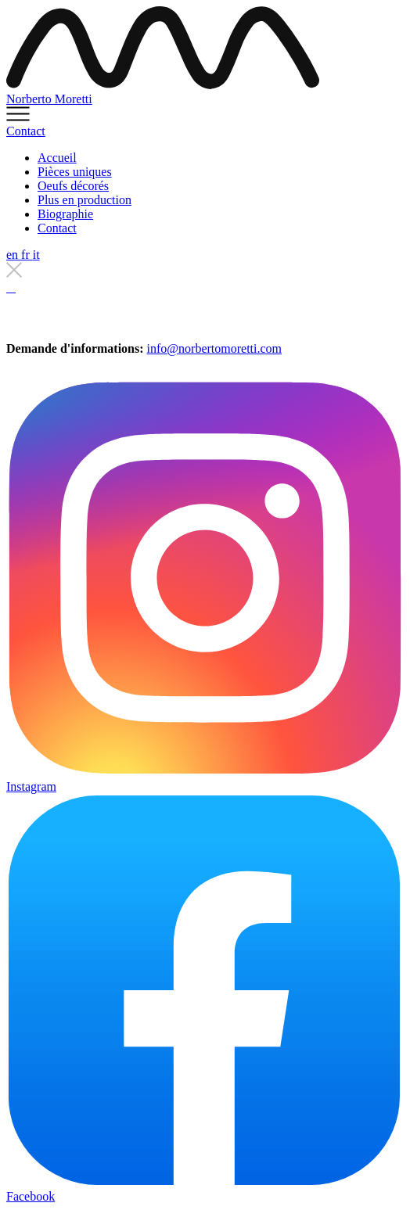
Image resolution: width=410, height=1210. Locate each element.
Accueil (57, 157)
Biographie (65, 214)
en (13, 254)
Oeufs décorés (73, 185)
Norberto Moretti (49, 99)
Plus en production (84, 199)
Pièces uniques (75, 171)
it (36, 254)
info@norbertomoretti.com (214, 348)
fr (27, 254)
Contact (25, 131)
